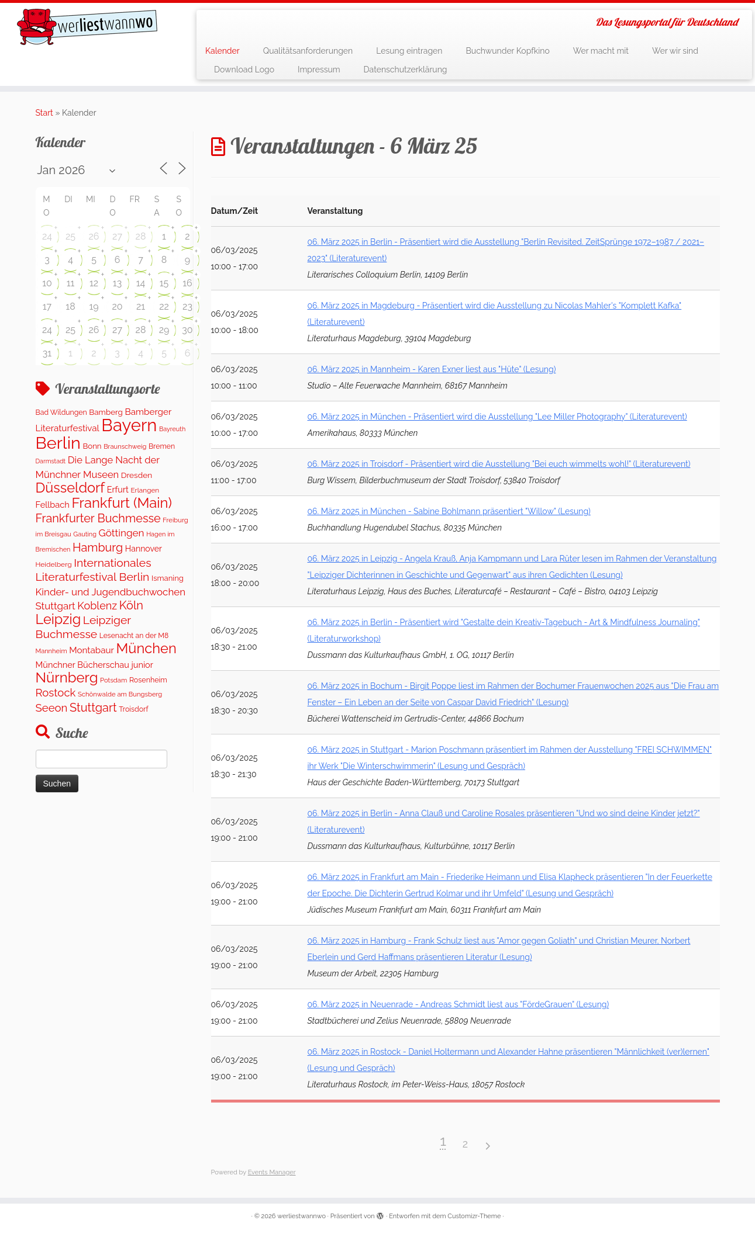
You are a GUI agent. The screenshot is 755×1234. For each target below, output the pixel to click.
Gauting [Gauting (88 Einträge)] (84, 534)
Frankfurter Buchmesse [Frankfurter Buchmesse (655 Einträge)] (98, 518)
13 (117, 283)
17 (47, 306)
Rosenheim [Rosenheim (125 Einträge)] (148, 679)
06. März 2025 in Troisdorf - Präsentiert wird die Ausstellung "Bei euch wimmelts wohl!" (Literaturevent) (499, 464)
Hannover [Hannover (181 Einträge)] (143, 548)
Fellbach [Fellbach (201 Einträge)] (53, 504)
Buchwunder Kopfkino (508, 51)
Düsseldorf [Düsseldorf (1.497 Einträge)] (70, 488)
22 (164, 306)
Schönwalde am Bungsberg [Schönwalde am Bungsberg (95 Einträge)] (120, 694)
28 (141, 236)
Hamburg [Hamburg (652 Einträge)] (98, 547)
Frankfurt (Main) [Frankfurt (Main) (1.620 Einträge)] (121, 503)
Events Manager (272, 1172)
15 (164, 283)
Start (44, 112)
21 (140, 306)
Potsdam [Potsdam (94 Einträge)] (113, 680)
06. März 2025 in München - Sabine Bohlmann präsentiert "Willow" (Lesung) (449, 511)
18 (70, 306)
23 (187, 306)
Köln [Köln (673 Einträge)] (131, 605)
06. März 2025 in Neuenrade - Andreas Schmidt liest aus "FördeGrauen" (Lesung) (458, 1004)
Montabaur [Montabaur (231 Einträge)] (91, 650)
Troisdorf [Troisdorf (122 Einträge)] (133, 709)
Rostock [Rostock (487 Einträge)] (56, 693)
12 (93, 283)
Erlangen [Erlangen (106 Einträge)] (144, 490)
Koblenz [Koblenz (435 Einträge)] (97, 605)
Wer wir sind (675, 51)
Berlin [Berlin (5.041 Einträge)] (58, 443)
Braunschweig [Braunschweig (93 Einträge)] (125, 446)
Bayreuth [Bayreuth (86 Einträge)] (172, 429)
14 (141, 283)
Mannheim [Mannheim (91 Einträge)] (51, 651)
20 (117, 306)
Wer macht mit (601, 51)
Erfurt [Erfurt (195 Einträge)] (118, 489)
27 (117, 236)
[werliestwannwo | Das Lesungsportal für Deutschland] (87, 27)
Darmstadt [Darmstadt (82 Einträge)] (51, 461)
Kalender (222, 51)
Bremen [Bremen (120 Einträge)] (162, 446)
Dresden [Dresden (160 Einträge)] (136, 475)
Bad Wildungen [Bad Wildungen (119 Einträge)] (61, 412)
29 (164, 329)
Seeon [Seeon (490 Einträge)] (52, 708)
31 (47, 353)
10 (47, 283)
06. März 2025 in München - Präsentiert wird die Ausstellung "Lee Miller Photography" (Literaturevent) (497, 416)
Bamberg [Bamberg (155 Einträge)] (106, 412)
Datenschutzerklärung (405, 69)
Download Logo (244, 69)
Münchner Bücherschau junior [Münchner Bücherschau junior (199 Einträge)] (94, 665)
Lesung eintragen (409, 51)
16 (187, 283)
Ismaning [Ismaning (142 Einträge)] (167, 578)
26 (94, 236)
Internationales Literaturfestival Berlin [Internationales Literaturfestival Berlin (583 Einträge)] (93, 570)
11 (71, 283)
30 (187, 329)
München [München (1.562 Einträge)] (146, 648)
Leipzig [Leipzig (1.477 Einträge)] (58, 619)
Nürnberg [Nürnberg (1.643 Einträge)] (67, 677)
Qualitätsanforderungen (308, 51)
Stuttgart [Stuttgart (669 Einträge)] (93, 708)
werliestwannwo (301, 1216)
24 (47, 236)
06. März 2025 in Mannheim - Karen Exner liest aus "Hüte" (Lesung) (432, 369)
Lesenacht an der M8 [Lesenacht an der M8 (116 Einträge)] (133, 636)
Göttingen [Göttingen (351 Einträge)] (121, 533)
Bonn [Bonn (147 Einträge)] (91, 446)
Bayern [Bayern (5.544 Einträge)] (129, 425)
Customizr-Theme (474, 1216)
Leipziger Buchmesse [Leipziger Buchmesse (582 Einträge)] (83, 626)
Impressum (319, 69)
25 (70, 236)
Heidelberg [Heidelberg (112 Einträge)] (54, 564)
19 (93, 306)
